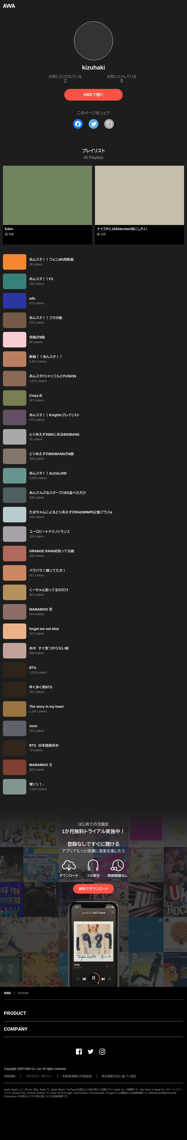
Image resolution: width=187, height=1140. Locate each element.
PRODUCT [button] (15, 1013)
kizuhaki (23, 993)
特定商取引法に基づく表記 (119, 1076)
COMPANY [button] (16, 1029)
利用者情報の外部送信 (77, 1076)
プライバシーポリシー (39, 1076)
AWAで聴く (93, 95)
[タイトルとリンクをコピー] (109, 124)
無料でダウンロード (93, 889)
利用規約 (10, 1076)
